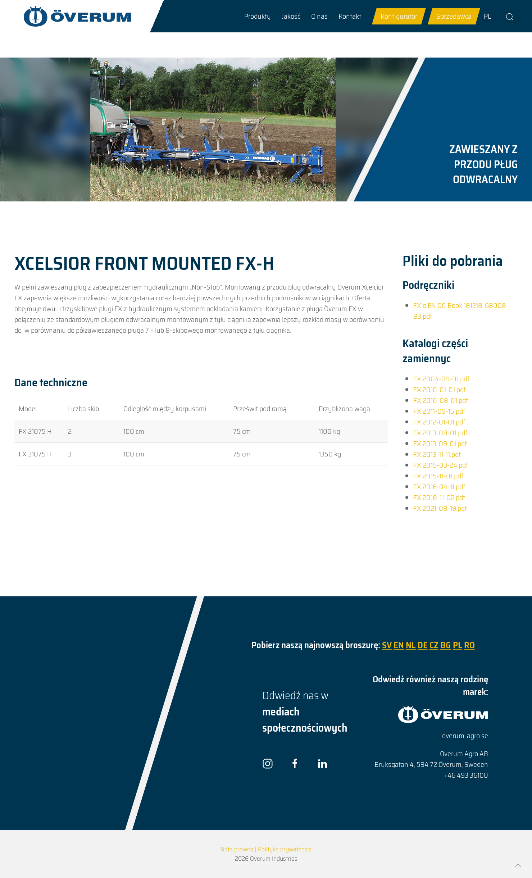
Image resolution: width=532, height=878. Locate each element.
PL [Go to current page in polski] (487, 16)
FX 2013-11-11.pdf (437, 454)
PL (457, 645)
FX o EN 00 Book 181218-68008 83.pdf (459, 311)
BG (445, 645)
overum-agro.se (465, 735)
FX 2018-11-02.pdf (439, 497)
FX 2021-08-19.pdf (440, 508)
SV (387, 645)
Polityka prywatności (285, 849)
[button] (257, 16)
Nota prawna (237, 849)
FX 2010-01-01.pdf (439, 389)
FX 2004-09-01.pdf (441, 379)
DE (423, 645)
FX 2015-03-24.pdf (440, 465)
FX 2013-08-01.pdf (440, 432)
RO (469, 645)
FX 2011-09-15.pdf (439, 411)
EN (399, 645)
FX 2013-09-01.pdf (440, 443)
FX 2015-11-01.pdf (438, 476)
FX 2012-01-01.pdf (439, 422)
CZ (433, 645)
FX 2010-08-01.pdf (440, 400)
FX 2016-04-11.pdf (439, 486)
